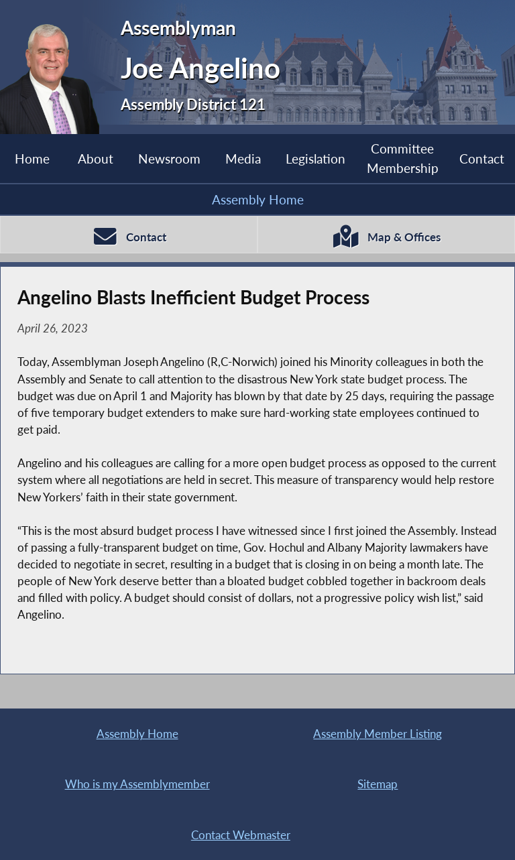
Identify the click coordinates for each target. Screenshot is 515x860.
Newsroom (169, 158)
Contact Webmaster (240, 835)
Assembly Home (258, 199)
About (95, 158)
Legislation (315, 158)
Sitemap (377, 784)
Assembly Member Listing (377, 734)
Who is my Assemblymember (137, 784)
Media (243, 158)
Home (32, 158)
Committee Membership (403, 158)
